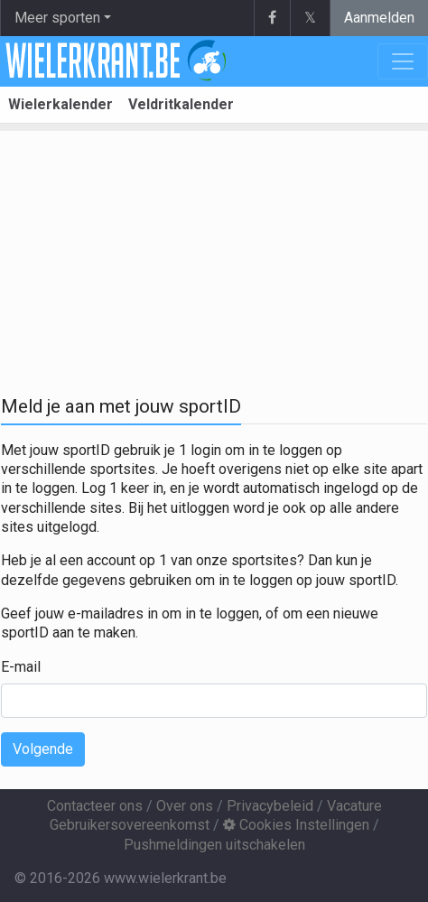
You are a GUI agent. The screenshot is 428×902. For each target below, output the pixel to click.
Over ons (184, 805)
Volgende (43, 749)
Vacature (354, 805)
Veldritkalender (181, 104)
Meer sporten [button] (57, 17)
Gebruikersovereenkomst (129, 824)
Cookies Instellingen (296, 824)
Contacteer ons (95, 805)
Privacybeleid (270, 805)
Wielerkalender (60, 104)
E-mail (21, 666)
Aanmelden (379, 17)
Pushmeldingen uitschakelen (214, 844)
